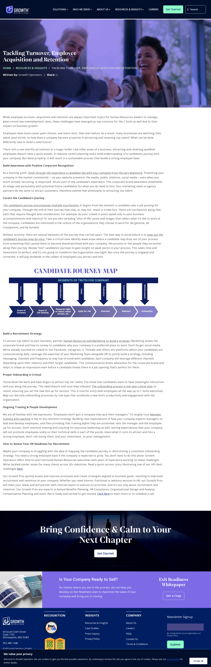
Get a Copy (173, 597)
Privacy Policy (92, 640)
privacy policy (173, 659)
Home (7, 68)
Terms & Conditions (137, 645)
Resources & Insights (31, 68)
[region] (105, 658)
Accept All (198, 661)
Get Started (105, 554)
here (20, 469)
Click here (103, 493)
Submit (175, 646)
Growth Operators (17, 9)
